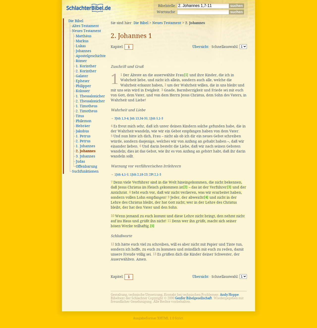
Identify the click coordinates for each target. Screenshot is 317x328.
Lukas (81, 46)
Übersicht (200, 47)
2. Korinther (86, 71)
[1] (186, 75)
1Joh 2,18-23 (139, 174)
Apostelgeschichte (91, 56)
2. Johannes (86, 151)
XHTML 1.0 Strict (170, 318)
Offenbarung (86, 166)
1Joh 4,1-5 (121, 174)
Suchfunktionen (85, 171)
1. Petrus (83, 136)
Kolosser (83, 91)
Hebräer (83, 126)
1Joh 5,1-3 (156, 118)
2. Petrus (83, 141)
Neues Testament (86, 31)
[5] (152, 226)
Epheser (83, 81)
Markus (82, 41)
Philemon (83, 121)
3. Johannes (85, 156)
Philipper (83, 86)
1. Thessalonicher (90, 96)
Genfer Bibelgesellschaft (193, 298)
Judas (80, 161)
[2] (185, 187)
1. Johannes (85, 146)
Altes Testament (85, 26)
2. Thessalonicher (90, 101)
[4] (206, 197)
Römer (81, 61)
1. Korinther (86, 66)
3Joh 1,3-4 (121, 118)
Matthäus (83, 36)
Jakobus (82, 131)
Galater (82, 76)
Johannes (83, 51)
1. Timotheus (86, 106)
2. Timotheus (86, 111)
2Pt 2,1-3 (155, 174)
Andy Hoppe (229, 294)
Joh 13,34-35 (139, 118)
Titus (80, 116)
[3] (229, 187)
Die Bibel (75, 21)
